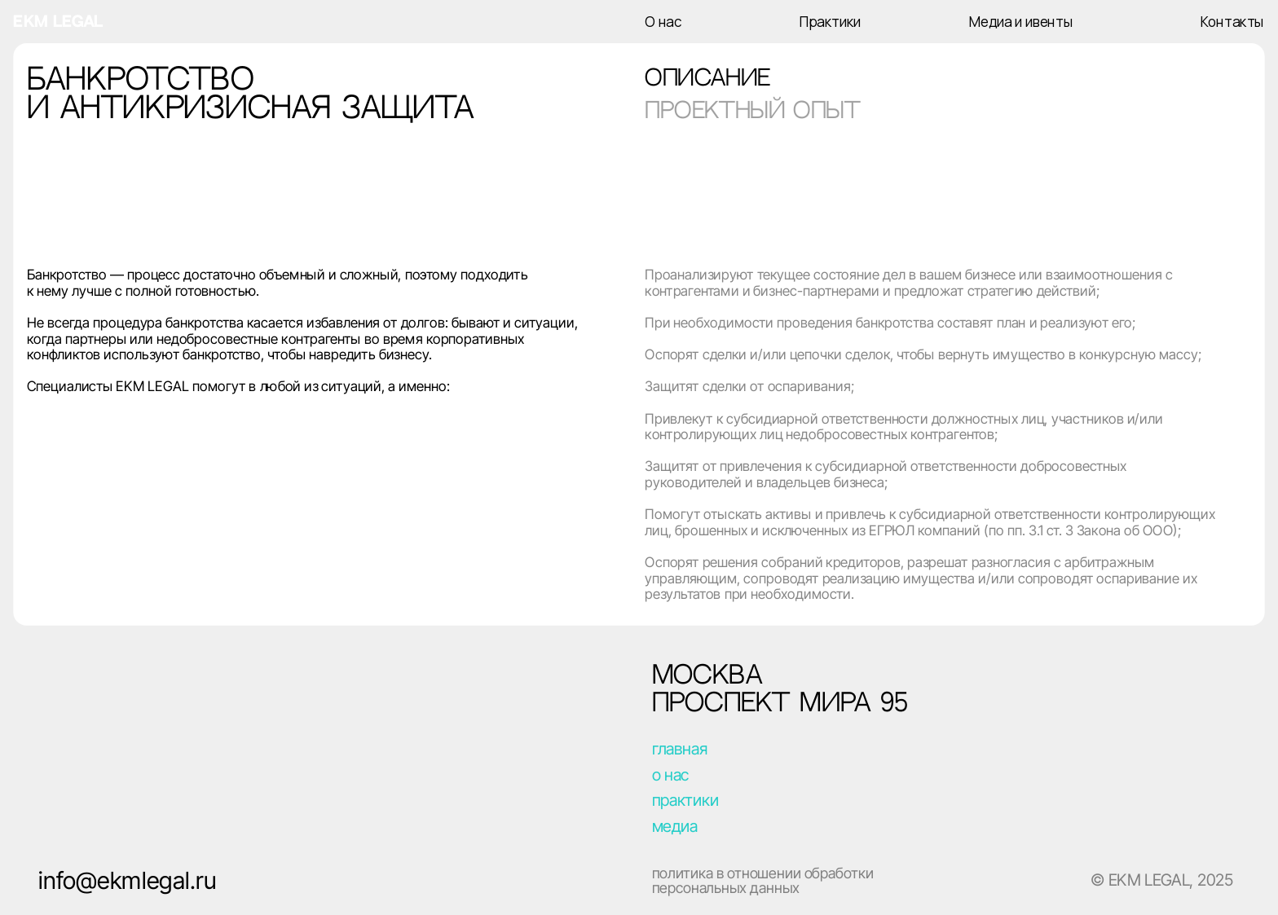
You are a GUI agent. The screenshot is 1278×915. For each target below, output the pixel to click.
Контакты (1232, 21)
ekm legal (58, 22)
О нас (663, 21)
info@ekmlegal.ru (127, 880)
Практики (830, 21)
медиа (675, 826)
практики (685, 799)
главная (679, 749)
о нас (671, 774)
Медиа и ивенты (1021, 21)
